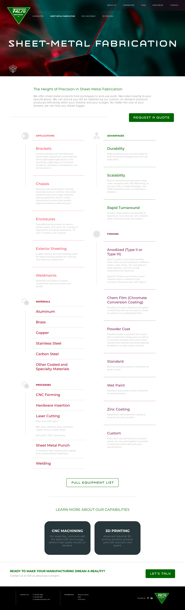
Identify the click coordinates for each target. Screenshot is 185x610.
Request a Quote (83, 594)
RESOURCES (158, 5)
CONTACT (174, 5)
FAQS (143, 5)
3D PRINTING (108, 16)
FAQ (79, 597)
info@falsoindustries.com (42, 599)
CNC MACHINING (88, 16)
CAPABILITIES (128, 5)
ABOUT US (111, 5)
